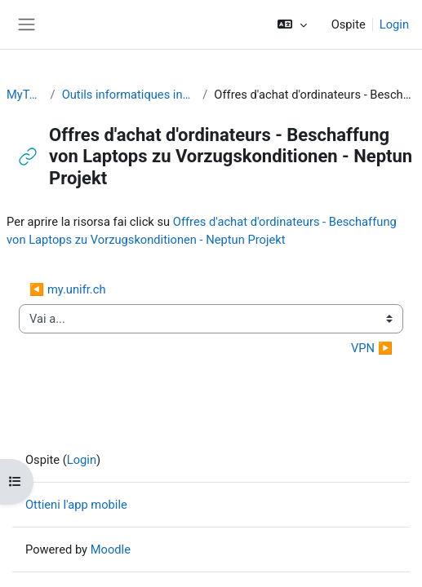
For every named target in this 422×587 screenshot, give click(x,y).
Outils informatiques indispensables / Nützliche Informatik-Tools (129, 94)
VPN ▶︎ (372, 348)
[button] (292, 24)
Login (394, 24)
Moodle (111, 549)
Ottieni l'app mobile (76, 504)
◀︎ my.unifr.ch (67, 289)
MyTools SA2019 (25, 94)
